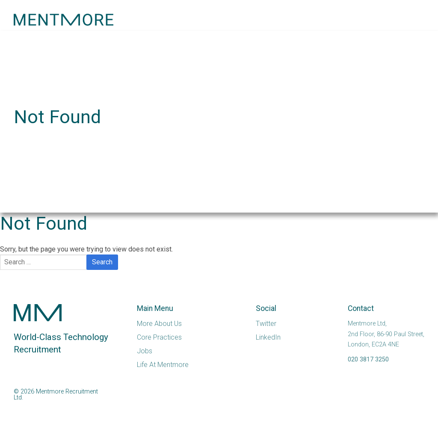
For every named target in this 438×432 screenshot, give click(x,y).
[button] (403, 20)
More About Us (159, 324)
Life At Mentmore (163, 365)
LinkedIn (268, 337)
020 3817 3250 (368, 359)
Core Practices (159, 337)
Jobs (144, 351)
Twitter (266, 324)
